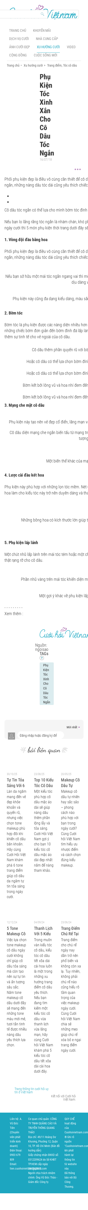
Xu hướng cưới (48, 47)
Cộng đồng (18, 55)
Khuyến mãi (42, 30)
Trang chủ (17, 30)
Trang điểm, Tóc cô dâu (62, 65)
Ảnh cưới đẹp (19, 47)
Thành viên (69, 14)
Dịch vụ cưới (19, 39)
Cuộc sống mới (45, 55)
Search (43, 14)
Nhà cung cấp (47, 39)
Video (71, 47)
